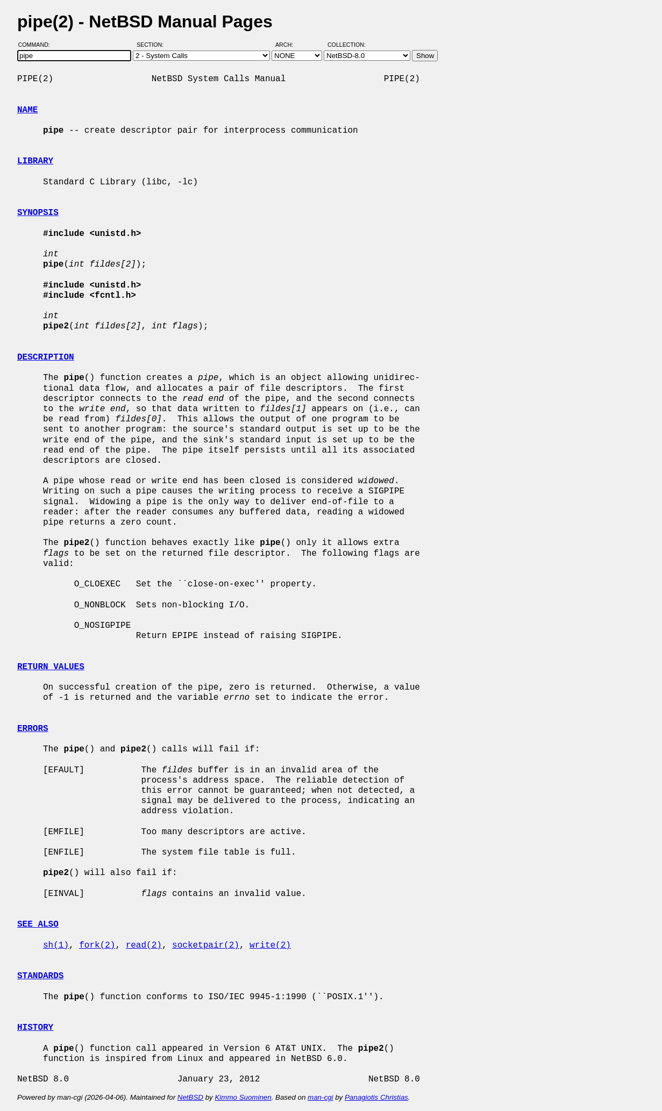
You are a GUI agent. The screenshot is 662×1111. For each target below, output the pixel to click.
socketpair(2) (205, 945)
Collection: (347, 44)
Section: (152, 44)
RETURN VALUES (50, 667)
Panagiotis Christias (376, 1097)
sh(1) (56, 945)
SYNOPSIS (38, 213)
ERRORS (32, 729)
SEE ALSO (38, 924)
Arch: (289, 44)
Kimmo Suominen (243, 1097)
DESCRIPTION (45, 357)
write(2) (270, 945)
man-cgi (320, 1097)
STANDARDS (40, 976)
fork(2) (97, 945)
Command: (37, 44)
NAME (27, 110)
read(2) (144, 945)
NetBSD (190, 1097)
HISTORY (35, 1028)
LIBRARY (35, 161)
